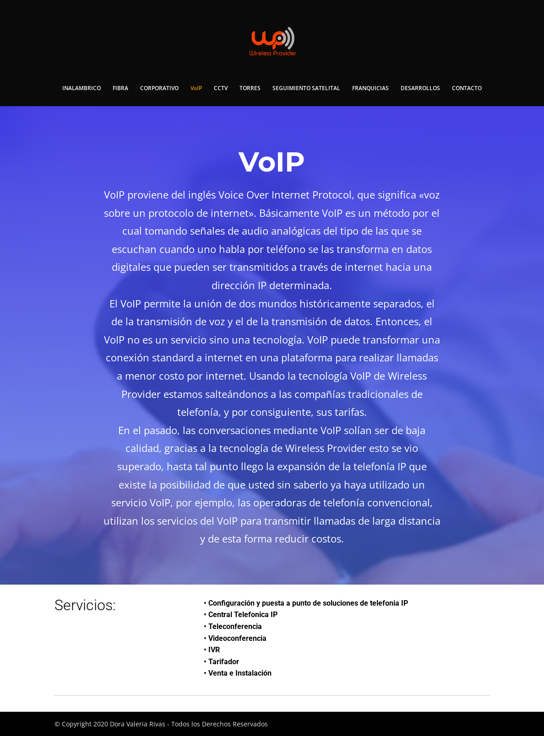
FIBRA (120, 88)
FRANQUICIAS (370, 88)
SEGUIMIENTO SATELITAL (306, 88)
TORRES (250, 88)
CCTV (221, 88)
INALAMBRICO (81, 88)
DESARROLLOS (420, 88)
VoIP (196, 88)
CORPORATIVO (159, 88)
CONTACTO (467, 88)
